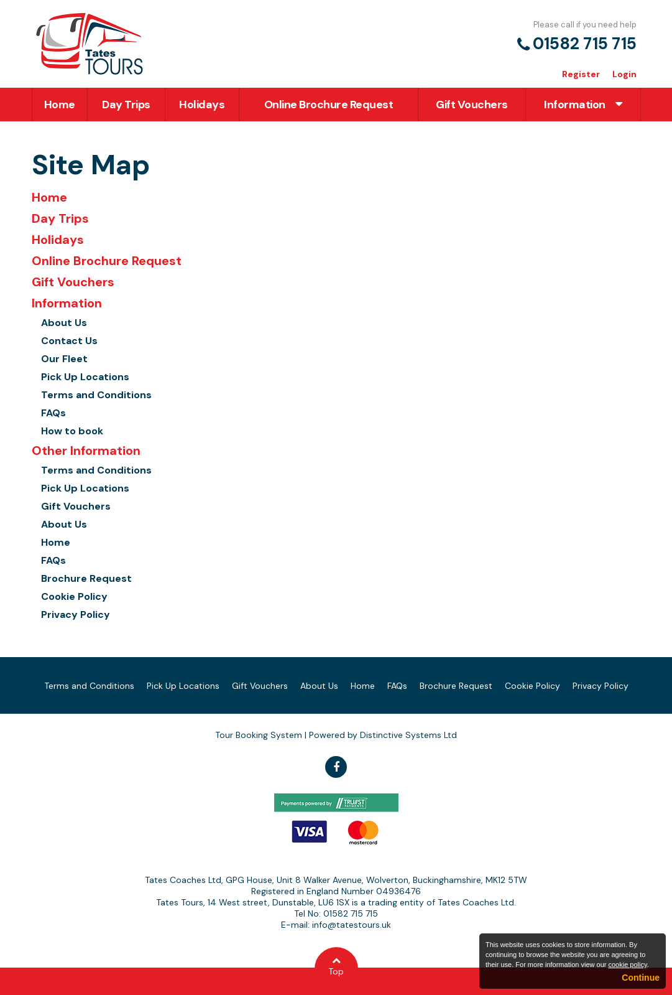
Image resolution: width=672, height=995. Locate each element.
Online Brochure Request (329, 104)
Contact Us (69, 340)
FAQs (53, 412)
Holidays (201, 104)
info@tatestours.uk (351, 924)
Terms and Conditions (96, 394)
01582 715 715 (585, 43)
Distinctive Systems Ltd (408, 734)
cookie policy (627, 964)
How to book (72, 430)
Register (581, 74)
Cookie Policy (74, 596)
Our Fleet (64, 358)
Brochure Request (86, 578)
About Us (64, 322)
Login (624, 74)
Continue (641, 978)
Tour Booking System (258, 734)
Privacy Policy (75, 614)
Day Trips (126, 104)
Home (59, 104)
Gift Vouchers (472, 104)
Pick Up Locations (85, 376)
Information (583, 104)
